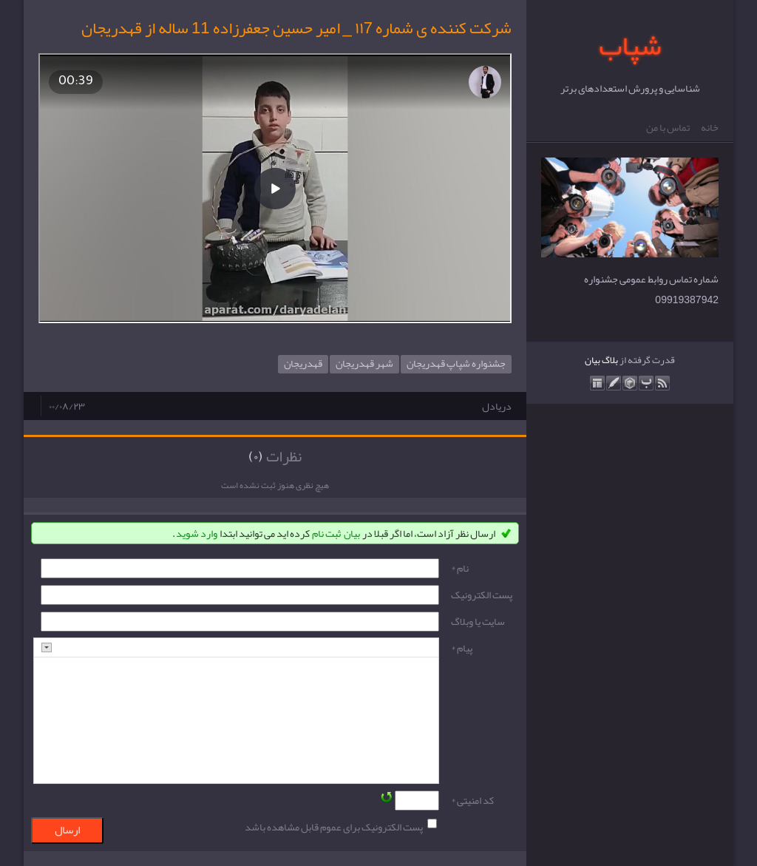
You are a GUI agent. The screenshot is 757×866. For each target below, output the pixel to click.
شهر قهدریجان (364, 364)
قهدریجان (303, 364)
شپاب (630, 45)
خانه (710, 128)
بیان (592, 360)
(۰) (255, 456)
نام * (460, 568)
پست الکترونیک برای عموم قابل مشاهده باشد (334, 826)
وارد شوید (196, 533)
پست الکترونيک (481, 594)
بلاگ (610, 360)
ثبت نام (326, 533)
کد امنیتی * (472, 800)
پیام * (461, 647)
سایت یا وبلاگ (478, 621)
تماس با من (668, 128)
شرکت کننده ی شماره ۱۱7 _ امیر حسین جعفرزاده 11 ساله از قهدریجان (296, 28)
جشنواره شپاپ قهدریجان (456, 364)
